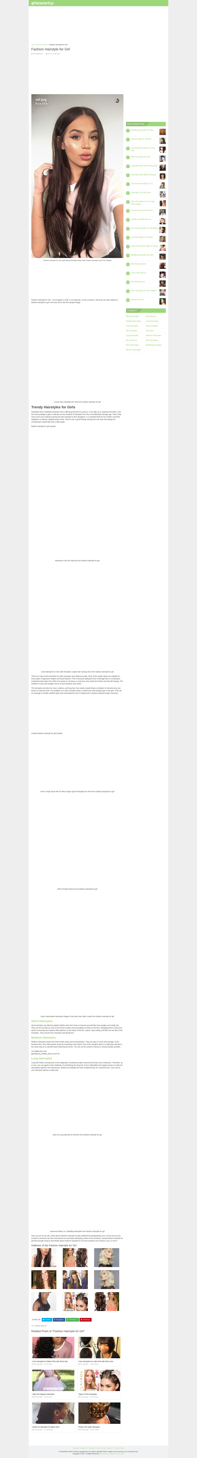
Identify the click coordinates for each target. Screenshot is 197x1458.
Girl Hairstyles (38, 54)
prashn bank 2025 (118, 1454)
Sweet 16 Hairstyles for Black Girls (45, 1427)
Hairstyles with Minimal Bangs (143, 175)
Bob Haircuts (151, 316)
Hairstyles (150, 331)
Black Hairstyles (132, 316)
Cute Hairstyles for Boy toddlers (144, 290)
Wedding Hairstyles (154, 345)
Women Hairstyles (133, 350)
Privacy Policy (119, 1448)
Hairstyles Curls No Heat (141, 192)
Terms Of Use (101, 1448)
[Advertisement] (98, 25)
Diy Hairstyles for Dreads (141, 139)
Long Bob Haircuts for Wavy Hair (144, 166)
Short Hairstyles (42, 1021)
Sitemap (76, 1448)
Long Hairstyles (41, 1058)
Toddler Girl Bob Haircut (141, 219)
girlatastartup (42, 3)
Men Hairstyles (152, 340)
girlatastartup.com (105, 1454)
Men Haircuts (131, 340)
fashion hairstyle (41, 1326)
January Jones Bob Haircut (142, 210)
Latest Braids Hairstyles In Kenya (144, 246)
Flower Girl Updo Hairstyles (89, 1427)
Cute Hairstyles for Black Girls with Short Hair (50, 1361)
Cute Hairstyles (132, 326)
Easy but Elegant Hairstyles (142, 237)
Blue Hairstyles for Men (140, 157)
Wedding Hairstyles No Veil (142, 255)
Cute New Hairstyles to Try (142, 183)
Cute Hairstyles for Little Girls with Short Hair (95, 1361)
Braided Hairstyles (133, 321)
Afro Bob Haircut (138, 282)
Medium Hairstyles (43, 1037)
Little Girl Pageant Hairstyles (43, 1394)
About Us (110, 1448)
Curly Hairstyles (152, 321)
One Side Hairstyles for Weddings (144, 228)
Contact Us (83, 1448)
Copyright (92, 1448)
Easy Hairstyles (152, 326)
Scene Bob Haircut (138, 273)
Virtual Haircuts (137, 299)
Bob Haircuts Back (138, 264)
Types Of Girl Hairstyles (87, 1394)
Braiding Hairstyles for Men (142, 130)
